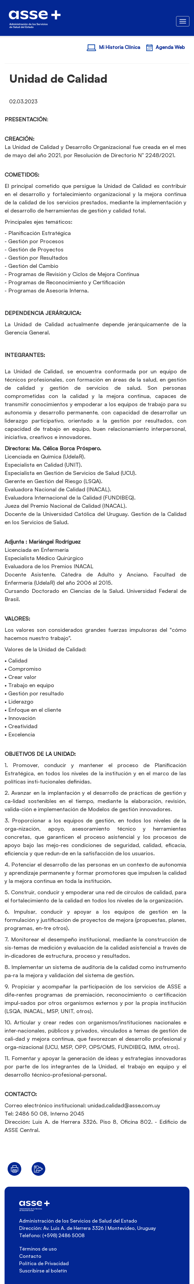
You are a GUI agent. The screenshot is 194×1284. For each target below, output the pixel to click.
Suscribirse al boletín (43, 1271)
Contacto (30, 1256)
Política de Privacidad (44, 1263)
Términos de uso (38, 1249)
